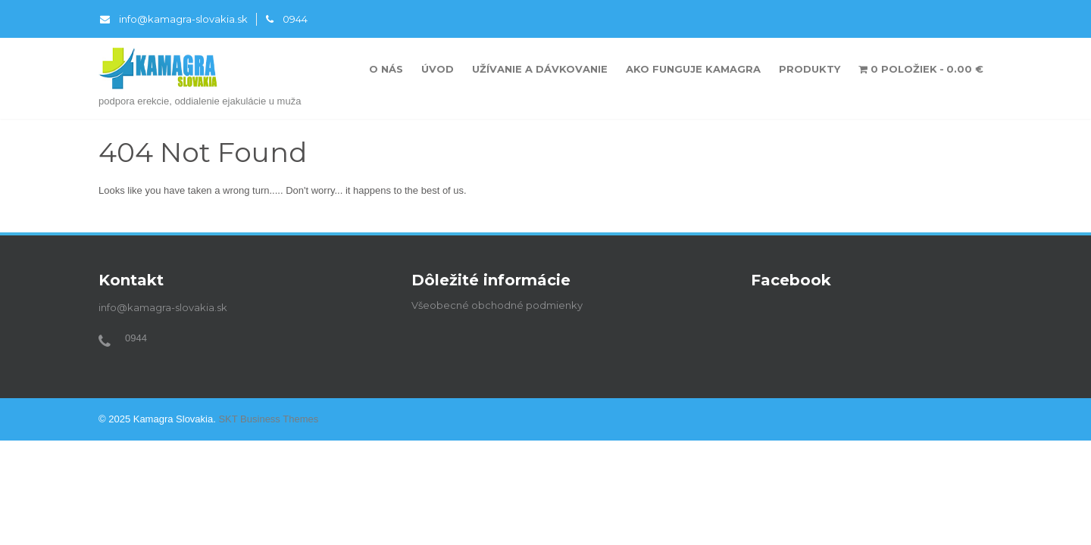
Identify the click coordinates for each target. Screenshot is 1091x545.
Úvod (437, 69)
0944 (287, 19)
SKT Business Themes (268, 419)
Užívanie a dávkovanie (540, 69)
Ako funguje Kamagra (693, 69)
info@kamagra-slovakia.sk (174, 19)
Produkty (809, 69)
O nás (386, 69)
